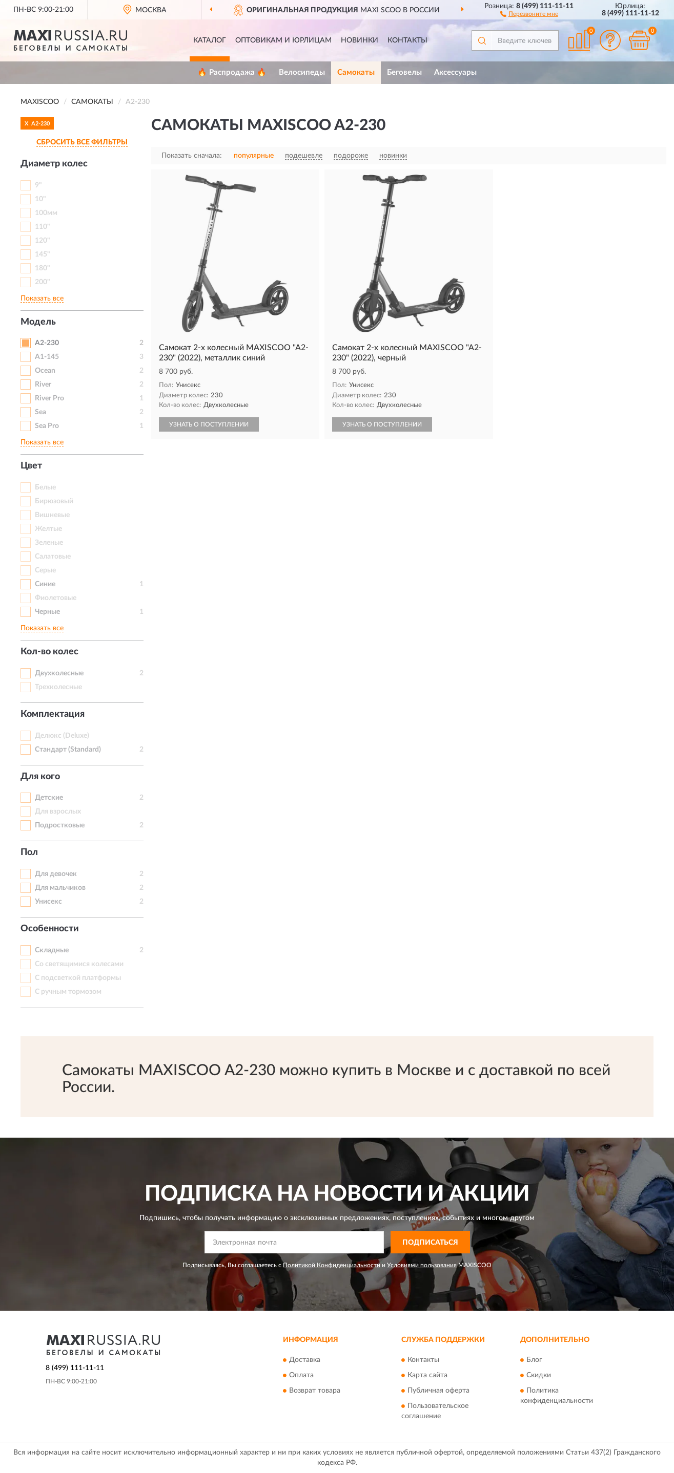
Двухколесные (59, 673)
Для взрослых (58, 811)
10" (40, 199)
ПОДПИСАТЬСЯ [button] (430, 1242)
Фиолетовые (55, 598)
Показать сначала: (191, 155)
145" (42, 254)
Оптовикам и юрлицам (283, 40)
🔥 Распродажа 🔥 (232, 72)
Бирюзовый (54, 501)
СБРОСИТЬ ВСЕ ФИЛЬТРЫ (82, 142)
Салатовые (53, 556)
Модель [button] (38, 322)
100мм (46, 213)
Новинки (359, 40)
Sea (40, 412)
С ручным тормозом (68, 991)
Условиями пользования (422, 1265)
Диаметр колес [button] (54, 163)
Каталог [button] (209, 40)
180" (42, 268)
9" (38, 185)
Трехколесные (58, 687)
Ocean (45, 370)
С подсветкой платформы (78, 977)
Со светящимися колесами (79, 964)
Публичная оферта (438, 1390)
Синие (45, 584)
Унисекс (48, 901)
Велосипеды (302, 72)
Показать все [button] (42, 298)
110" (42, 226)
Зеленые (49, 542)
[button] (529, 13)
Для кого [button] (40, 776)
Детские (49, 797)
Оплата (301, 1375)
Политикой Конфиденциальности (331, 1265)
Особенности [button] (50, 928)
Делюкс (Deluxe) (62, 735)
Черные (47, 611)
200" (42, 282)
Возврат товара (314, 1390)
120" (42, 240)
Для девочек (56, 874)
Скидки (538, 1375)
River (43, 384)
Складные (52, 950)
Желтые (48, 528)
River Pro (49, 398)
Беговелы (404, 72)
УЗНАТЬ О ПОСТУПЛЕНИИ (209, 424)
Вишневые (52, 515)
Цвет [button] (31, 466)
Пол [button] (29, 852)
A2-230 (47, 343)
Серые (45, 570)
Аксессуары (455, 72)
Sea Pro (47, 426)
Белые (45, 487)
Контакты (407, 40)
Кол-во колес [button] (49, 651)
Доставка (304, 1359)
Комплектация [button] (53, 714)
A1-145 (47, 356)
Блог (534, 1359)
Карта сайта (427, 1375)
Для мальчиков (60, 887)
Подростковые (60, 825)
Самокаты (356, 72)
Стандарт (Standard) (68, 749)
